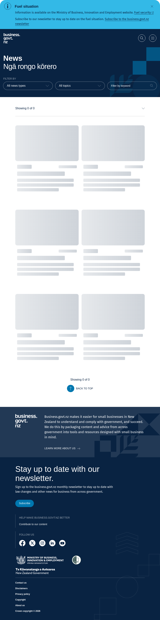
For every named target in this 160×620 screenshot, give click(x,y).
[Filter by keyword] (132, 86)
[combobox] (28, 86)
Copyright (20, 599)
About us (20, 605)
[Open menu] (152, 38)
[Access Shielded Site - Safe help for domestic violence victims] (76, 560)
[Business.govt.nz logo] (12, 38)
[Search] (152, 85)
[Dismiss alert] (152, 6)
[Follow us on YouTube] (62, 543)
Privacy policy (22, 594)
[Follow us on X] (32, 543)
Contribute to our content (33, 524)
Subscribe (24, 503)
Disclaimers (21, 588)
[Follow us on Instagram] (42, 543)
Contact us (21, 583)
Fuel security (142, 12)
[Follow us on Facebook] (22, 543)
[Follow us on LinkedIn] (52, 543)
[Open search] (141, 38)
